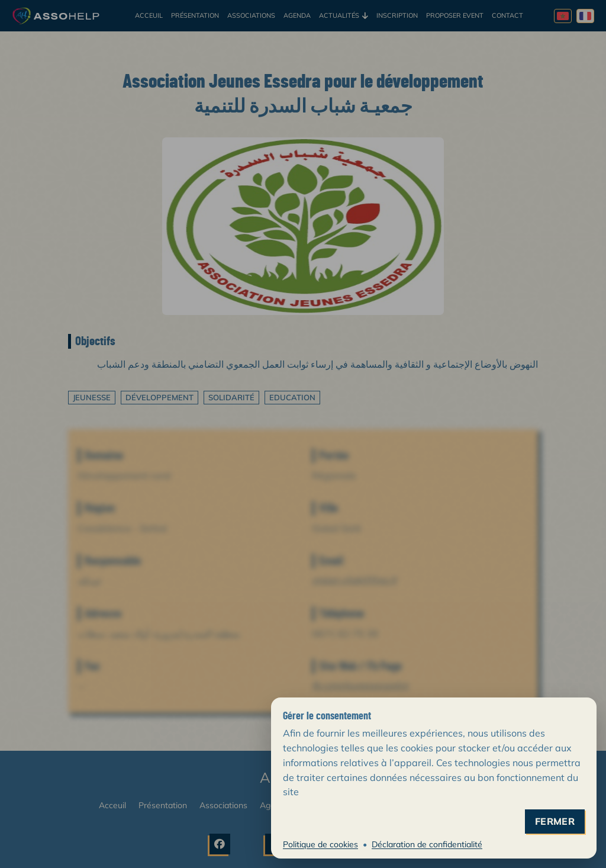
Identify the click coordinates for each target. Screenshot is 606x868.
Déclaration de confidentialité (427, 844)
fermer (555, 821)
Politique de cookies (320, 844)
